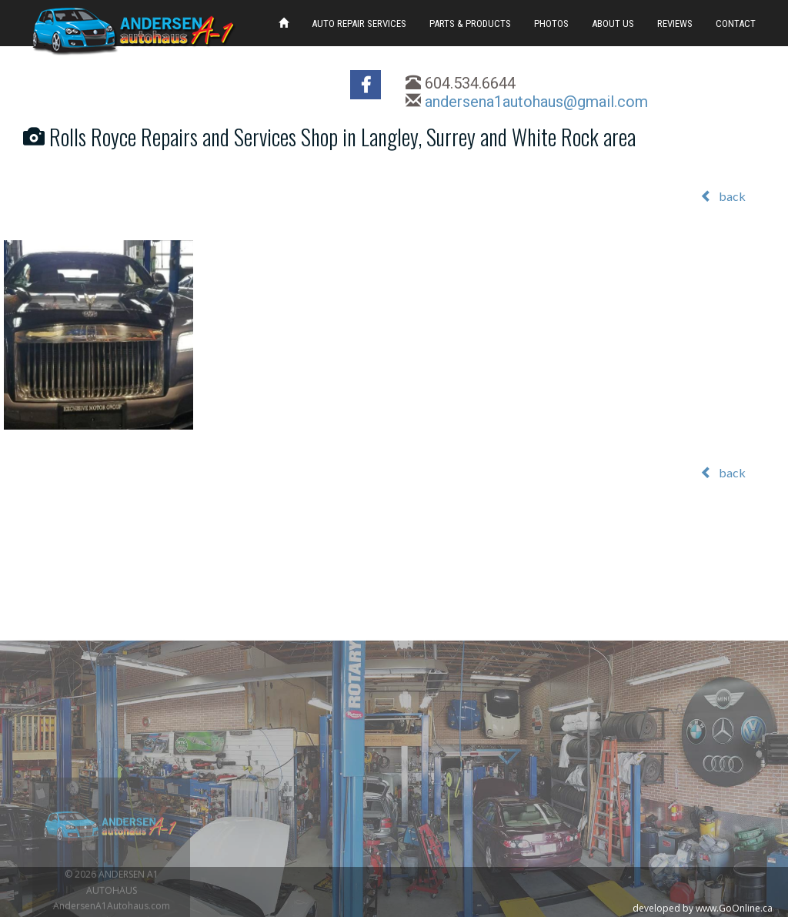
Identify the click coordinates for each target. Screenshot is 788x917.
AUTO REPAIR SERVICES (359, 23)
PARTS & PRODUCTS (470, 23)
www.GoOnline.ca (734, 908)
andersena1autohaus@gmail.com (536, 101)
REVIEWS (675, 23)
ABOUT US (613, 23)
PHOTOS (551, 23)
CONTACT (736, 23)
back (723, 196)
